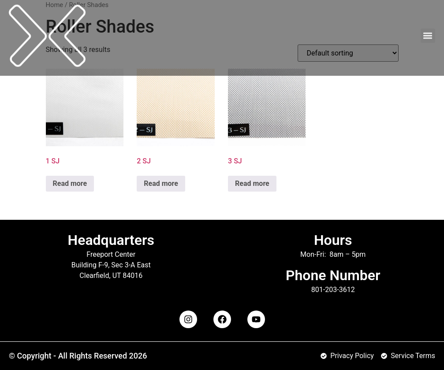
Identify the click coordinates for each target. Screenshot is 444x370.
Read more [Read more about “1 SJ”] (70, 183)
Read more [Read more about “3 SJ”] (252, 183)
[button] (428, 31)
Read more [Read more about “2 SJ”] (161, 183)
